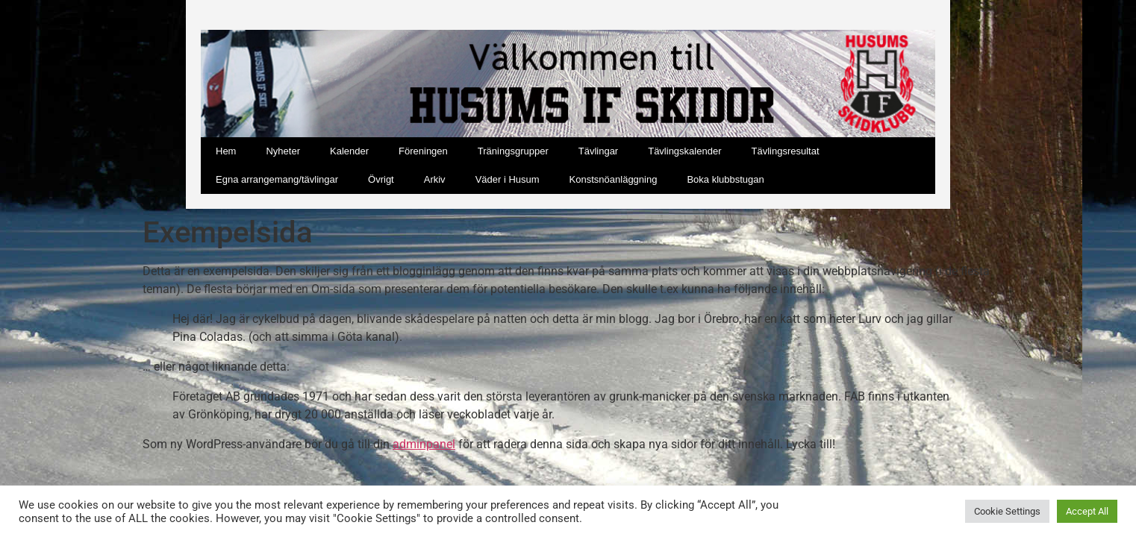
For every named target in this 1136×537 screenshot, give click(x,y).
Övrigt (381, 179)
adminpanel (424, 444)
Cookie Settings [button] (1007, 511)
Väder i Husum (507, 179)
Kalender (349, 151)
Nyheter (283, 151)
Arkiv (435, 179)
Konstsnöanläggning (613, 179)
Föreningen (423, 151)
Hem (226, 151)
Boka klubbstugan (725, 179)
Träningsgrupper (513, 151)
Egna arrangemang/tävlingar (277, 179)
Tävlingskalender (684, 151)
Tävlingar (598, 151)
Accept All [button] (1087, 511)
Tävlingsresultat (785, 151)
